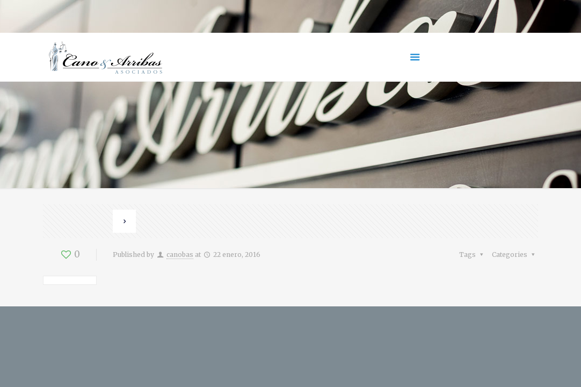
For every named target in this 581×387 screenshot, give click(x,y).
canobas (179, 254)
